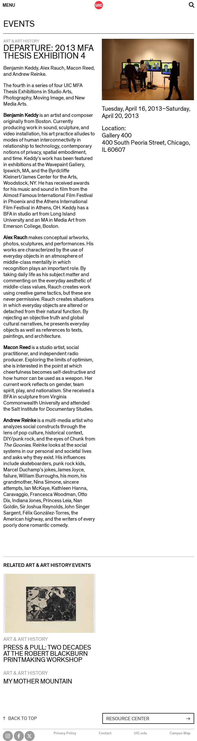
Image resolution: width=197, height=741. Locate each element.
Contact (105, 733)
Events (19, 24)
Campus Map (180, 733)
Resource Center (127, 718)
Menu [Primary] (9, 5)
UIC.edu (140, 733)
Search (191, 5)
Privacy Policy (65, 733)
